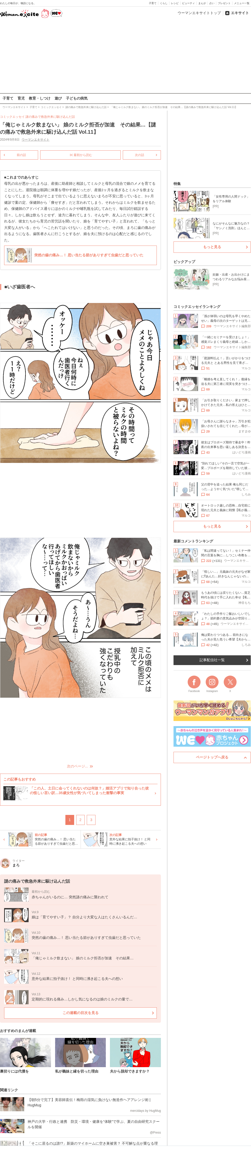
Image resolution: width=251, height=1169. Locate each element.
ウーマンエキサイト (35, 139)
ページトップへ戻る (212, 757)
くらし (164, 3)
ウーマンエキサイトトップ (199, 13)
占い (211, 3)
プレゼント (224, 3)
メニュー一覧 (241, 3)
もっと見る (212, 247)
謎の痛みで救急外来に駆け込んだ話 (50, 117)
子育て (153, 3)
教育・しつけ (39, 98)
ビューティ (188, 3)
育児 (21, 98)
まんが (202, 3)
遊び (58, 98)
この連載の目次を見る (81, 1012)
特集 (177, 184)
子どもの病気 (77, 98)
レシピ (175, 3)
